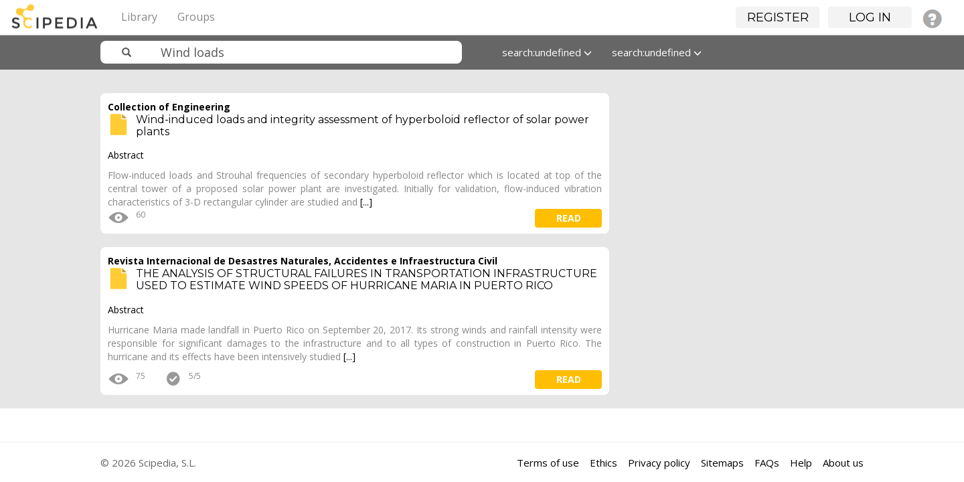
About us (843, 462)
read (568, 218)
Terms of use (548, 462)
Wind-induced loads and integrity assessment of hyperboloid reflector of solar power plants (362, 125)
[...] (366, 201)
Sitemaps (722, 462)
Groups (196, 16)
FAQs (766, 462)
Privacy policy (659, 462)
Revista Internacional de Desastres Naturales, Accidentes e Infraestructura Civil (302, 260)
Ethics (603, 462)
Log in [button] (870, 17)
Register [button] (778, 17)
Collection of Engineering (169, 106)
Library (139, 16)
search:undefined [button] (547, 52)
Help (801, 462)
